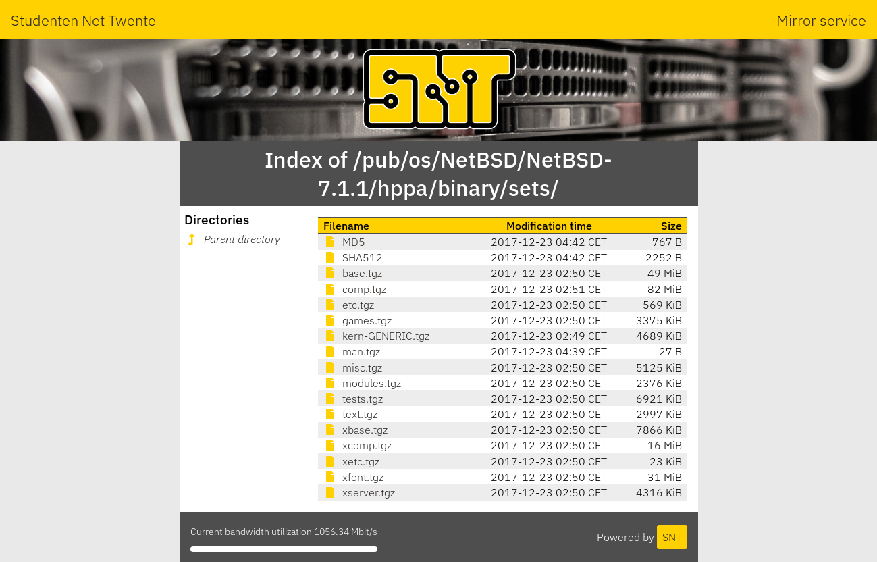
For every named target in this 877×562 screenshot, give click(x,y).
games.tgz (357, 320)
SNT (672, 537)
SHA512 (353, 257)
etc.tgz (348, 304)
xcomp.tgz (357, 445)
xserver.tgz (359, 492)
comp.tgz (354, 289)
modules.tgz (362, 383)
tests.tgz (353, 398)
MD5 (344, 242)
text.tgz (350, 414)
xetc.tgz (351, 461)
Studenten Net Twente (83, 20)
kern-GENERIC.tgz (376, 335)
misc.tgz (352, 367)
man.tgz (351, 351)
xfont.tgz (353, 477)
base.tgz (352, 273)
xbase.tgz (355, 429)
